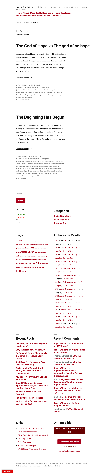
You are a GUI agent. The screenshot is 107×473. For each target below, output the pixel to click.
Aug (57, 251)
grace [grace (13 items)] (46, 244)
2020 (57, 247)
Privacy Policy (54, 463)
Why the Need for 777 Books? (30, 350)
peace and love (48, 168)
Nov (67, 251)
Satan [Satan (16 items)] (26, 263)
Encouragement (35, 87)
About (26, 13)
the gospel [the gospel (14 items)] (45, 263)
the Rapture (47, 173)
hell (17, 166)
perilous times (30, 171)
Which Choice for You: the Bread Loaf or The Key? (31, 402)
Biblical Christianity (24, 87)
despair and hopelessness (30, 164)
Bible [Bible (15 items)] (20, 241)
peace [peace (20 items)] (31, 256)
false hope (50, 90)
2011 (57, 309)
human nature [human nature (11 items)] (43, 248)
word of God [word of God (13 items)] (25, 271)
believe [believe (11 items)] (17, 241)
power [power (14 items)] (36, 256)
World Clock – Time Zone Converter (32, 449)
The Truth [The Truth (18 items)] (41, 267)
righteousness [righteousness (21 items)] (30, 259)
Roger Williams (22, 85)
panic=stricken (50, 92)
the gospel (32, 173)
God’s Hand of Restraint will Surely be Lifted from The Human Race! (29, 371)
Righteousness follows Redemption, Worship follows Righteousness (68, 373)
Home (19, 13)
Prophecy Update (24, 438)
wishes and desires (42, 176)
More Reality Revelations (41, 13)
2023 (57, 241)
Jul (82, 247)
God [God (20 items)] (42, 244)
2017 (57, 268)
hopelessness (35, 92)
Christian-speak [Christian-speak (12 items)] (34, 241)
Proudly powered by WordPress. (38, 463)
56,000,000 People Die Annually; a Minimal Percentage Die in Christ (31, 356)
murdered (19, 168)
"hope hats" (21, 90)
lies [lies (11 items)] (25, 256)
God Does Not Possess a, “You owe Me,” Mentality (30, 363)
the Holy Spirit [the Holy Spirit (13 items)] (19, 267)
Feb (64, 241)
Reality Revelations (24, 7)
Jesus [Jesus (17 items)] (18, 252)
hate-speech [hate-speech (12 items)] (22, 248)
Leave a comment (23, 100)
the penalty (39, 173)
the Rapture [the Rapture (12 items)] (26, 267)
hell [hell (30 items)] (32, 248)
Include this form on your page (69, 451)
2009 (57, 323)
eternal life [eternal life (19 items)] (19, 244)
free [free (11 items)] (40, 244)
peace (31, 168)
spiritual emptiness (52, 171)
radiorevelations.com (26, 15)
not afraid (25, 168)
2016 (57, 275)
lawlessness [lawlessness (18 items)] (20, 256)
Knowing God (45, 87)
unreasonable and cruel (23, 176)
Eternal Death (42, 164)
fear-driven (57, 90)
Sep (60, 251)
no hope (43, 92)
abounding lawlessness (25, 161)
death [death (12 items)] (44, 241)
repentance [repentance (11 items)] (22, 259)
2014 (57, 289)
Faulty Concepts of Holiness (29, 398)
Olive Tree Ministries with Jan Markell (33, 435)
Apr (71, 247)
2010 (57, 316)
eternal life (50, 164)
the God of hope (37, 95)
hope (29, 92)
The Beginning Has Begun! (40, 117)
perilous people (20, 171)
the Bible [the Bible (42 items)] (36, 263)
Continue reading (24, 77)
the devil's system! (25, 95)
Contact (55, 15)
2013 (57, 296)
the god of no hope (48, 95)
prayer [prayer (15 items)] (40, 256)
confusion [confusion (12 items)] (40, 241)
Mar (68, 247)
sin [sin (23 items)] (30, 263)
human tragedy (36, 166)
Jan (61, 247)
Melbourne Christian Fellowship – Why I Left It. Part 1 (68, 390)
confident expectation (32, 90)
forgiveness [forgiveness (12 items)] (36, 244)
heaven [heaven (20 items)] (27, 248)
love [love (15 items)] (28, 256)
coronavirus (43, 90)
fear (55, 164)
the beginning (24, 173)
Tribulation (54, 173)
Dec (71, 251)
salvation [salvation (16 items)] (39, 259)
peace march (57, 168)
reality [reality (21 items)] (44, 256)
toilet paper (25, 97)
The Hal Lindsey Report (27, 445)
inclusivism (44, 166)
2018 (57, 261)
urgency (33, 176)
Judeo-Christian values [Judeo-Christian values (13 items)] (40, 252)
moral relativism (54, 166)
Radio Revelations (63, 13)
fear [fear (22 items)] (31, 244)
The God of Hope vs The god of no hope (53, 45)
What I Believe (43, 15)
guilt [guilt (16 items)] (17, 248)
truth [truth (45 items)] (18, 271)
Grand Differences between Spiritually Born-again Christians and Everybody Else (32, 385)
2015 (57, 282)
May (75, 247)
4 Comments (22, 178)
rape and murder (40, 171)
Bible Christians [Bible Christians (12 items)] (26, 241)
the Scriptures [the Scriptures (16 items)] (33, 267)
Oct (63, 251)
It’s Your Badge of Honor (67, 404)
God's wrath (60, 164)
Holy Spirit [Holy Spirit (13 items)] (37, 248)
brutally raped (37, 161)
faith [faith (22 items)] (27, 244)
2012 (57, 303)
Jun (79, 247)
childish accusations (48, 161)
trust (30, 97)
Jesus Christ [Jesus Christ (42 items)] (27, 251)
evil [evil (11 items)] (24, 244)
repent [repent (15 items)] (18, 259)
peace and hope (38, 168)
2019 (57, 254)
